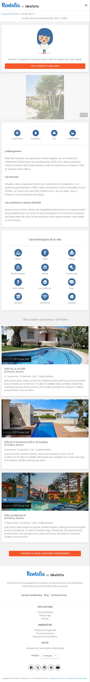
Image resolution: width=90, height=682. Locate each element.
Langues (35, 655)
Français (50, 655)
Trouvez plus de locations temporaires (45, 553)
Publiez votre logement (45, 630)
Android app (45, 615)
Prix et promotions (45, 633)
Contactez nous (59, 595)
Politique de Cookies (57, 678)
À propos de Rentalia (31, 595)
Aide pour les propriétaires (45, 636)
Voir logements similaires (45, 66)
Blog (46, 595)
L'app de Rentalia (45, 612)
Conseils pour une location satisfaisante (45, 648)
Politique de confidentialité (77, 678)
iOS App (45, 618)
